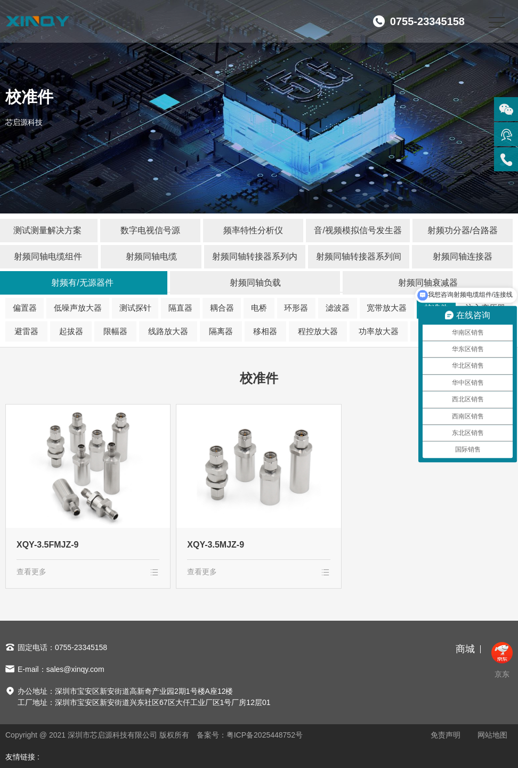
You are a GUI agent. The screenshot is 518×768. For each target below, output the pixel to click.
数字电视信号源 (150, 230)
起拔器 (71, 331)
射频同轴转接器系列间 (358, 256)
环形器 (296, 307)
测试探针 (135, 307)
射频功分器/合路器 (462, 230)
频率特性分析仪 (253, 230)
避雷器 (26, 331)
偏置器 (25, 307)
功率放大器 (379, 331)
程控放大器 (318, 331)
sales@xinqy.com (75, 669)
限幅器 (115, 331)
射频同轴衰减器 (428, 282)
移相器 (265, 331)
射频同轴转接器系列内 (254, 256)
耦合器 (222, 307)
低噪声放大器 (78, 307)
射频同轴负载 (255, 282)
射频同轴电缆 (151, 256)
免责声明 (445, 735)
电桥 (259, 307)
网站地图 (492, 735)
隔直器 (180, 307)
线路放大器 (168, 331)
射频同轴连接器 (462, 256)
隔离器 (221, 331)
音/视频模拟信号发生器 (357, 230)
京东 (502, 660)
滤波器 (338, 307)
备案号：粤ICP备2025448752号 (250, 735)
